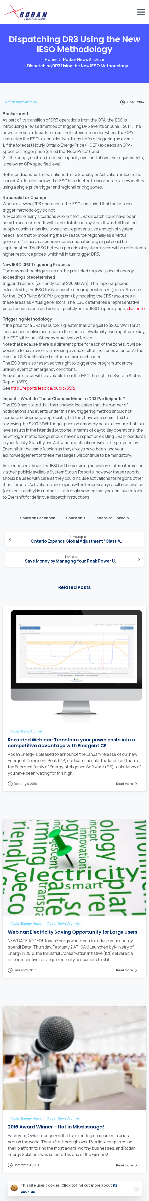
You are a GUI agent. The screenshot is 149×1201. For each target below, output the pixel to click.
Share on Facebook (36, 517)
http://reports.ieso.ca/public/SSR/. (44, 388)
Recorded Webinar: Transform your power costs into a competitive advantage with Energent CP (71, 744)
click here (136, 308)
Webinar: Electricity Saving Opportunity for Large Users (72, 933)
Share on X (74, 517)
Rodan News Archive (83, 59)
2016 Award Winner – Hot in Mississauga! (56, 1128)
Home (50, 59)
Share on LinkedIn (111, 517)
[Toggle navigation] (141, 12)
